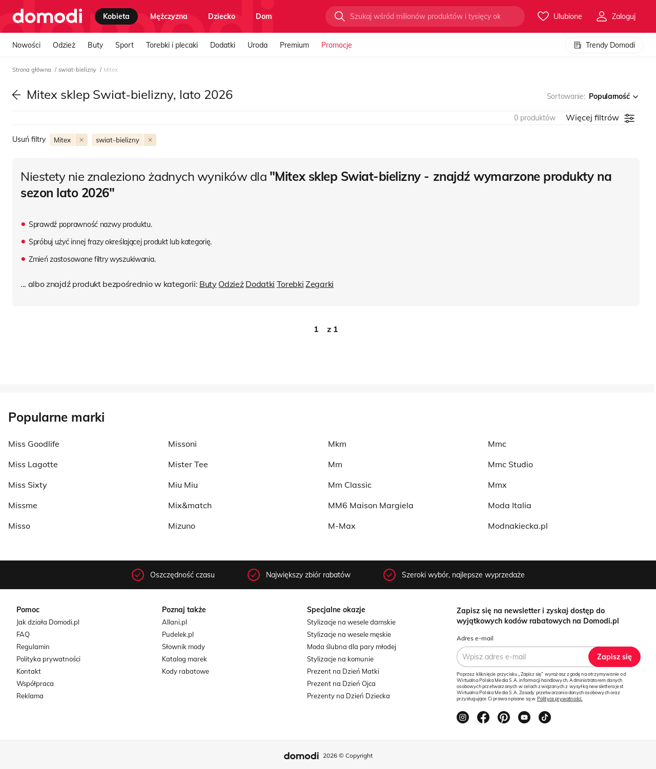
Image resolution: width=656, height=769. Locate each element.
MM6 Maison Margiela (371, 505)
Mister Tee (188, 464)
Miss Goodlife (33, 444)
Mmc (497, 444)
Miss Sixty (27, 485)
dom (264, 16)
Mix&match (190, 505)
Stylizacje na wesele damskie (351, 622)
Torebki (290, 284)
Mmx (497, 485)
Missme (22, 505)
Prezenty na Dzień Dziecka (348, 696)
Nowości (26, 45)
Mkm (337, 444)
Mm (335, 464)
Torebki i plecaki (172, 45)
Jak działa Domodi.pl (47, 622)
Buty (95, 45)
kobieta (116, 16)
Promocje (336, 45)
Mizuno (181, 526)
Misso (19, 526)
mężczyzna (169, 16)
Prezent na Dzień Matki (343, 671)
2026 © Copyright (348, 755)
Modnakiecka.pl (518, 526)
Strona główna (32, 69)
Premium (294, 45)
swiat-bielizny (78, 69)
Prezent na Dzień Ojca (341, 683)
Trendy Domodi (604, 45)
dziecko (221, 16)
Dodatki (222, 45)
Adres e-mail (475, 638)
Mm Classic (350, 485)
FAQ (23, 634)
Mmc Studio (510, 464)
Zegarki (319, 284)
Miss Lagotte (33, 464)
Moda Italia (509, 505)
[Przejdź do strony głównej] (47, 16)
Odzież (64, 45)
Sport (124, 45)
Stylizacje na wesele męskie (349, 634)
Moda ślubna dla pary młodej (351, 646)
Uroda (258, 45)
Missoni (182, 444)
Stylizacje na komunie (340, 659)
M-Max (342, 526)
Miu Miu (183, 485)
